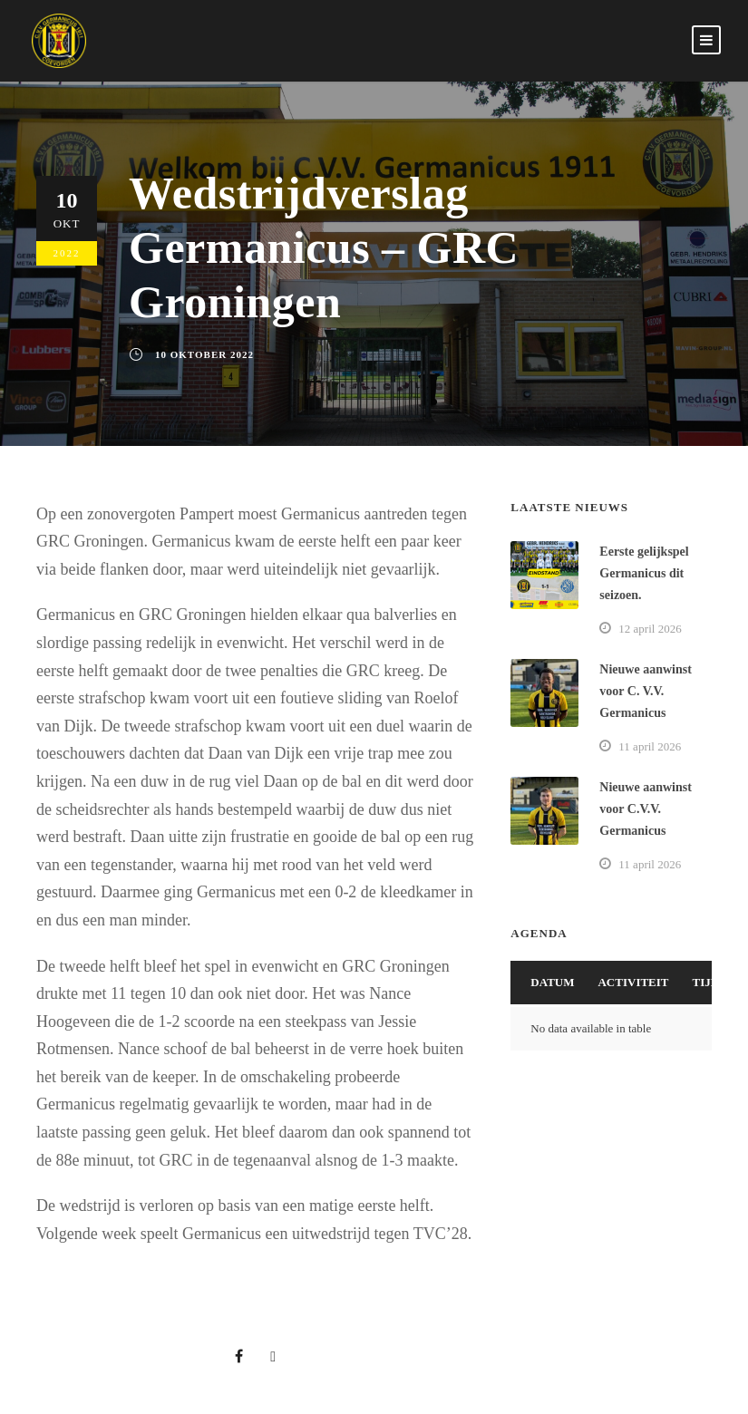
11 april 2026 (649, 746)
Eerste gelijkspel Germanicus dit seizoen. (643, 573)
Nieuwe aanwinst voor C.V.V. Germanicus (645, 809)
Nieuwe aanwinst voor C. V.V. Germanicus (645, 691)
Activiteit (632, 982)
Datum (552, 982)
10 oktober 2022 (204, 354)
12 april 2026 (649, 628)
